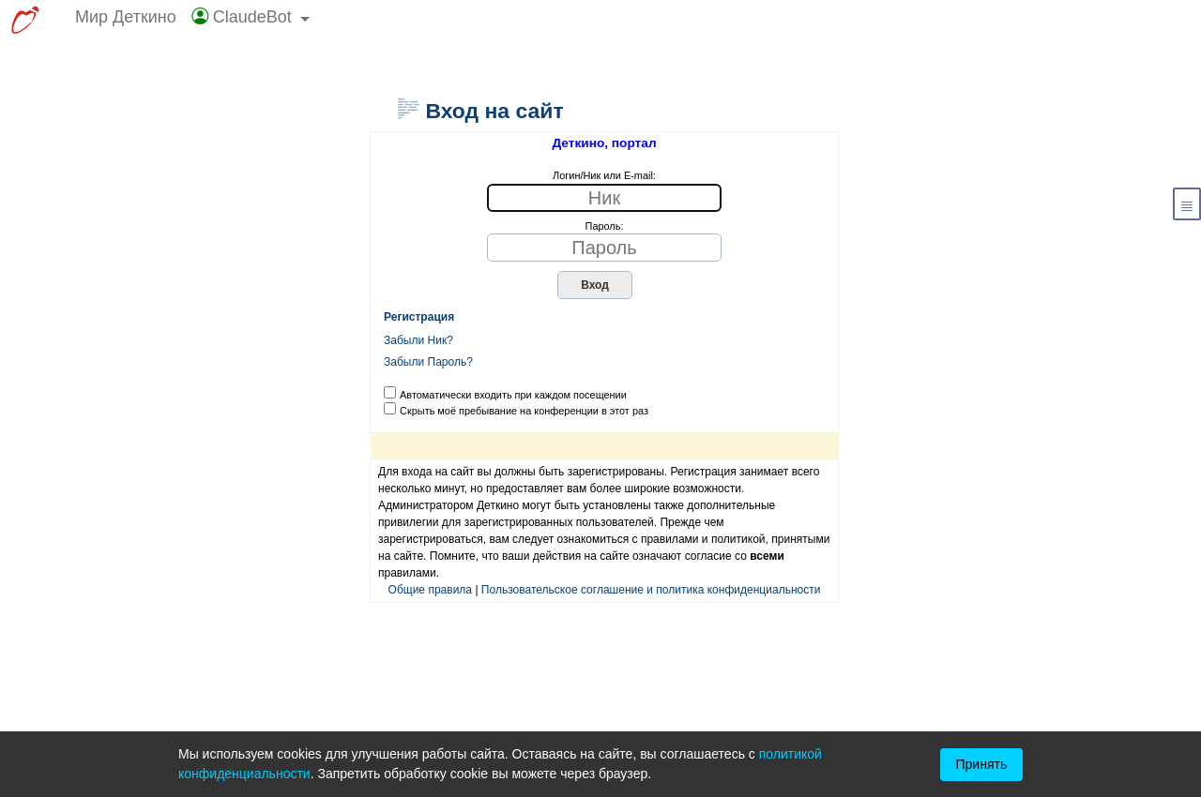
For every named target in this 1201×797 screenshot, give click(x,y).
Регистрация (419, 316)
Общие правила (430, 589)
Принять (982, 764)
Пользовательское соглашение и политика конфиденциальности (651, 589)
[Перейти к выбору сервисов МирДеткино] (25, 21)
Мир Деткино (125, 17)
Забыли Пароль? (428, 361)
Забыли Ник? (418, 340)
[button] (251, 21)
